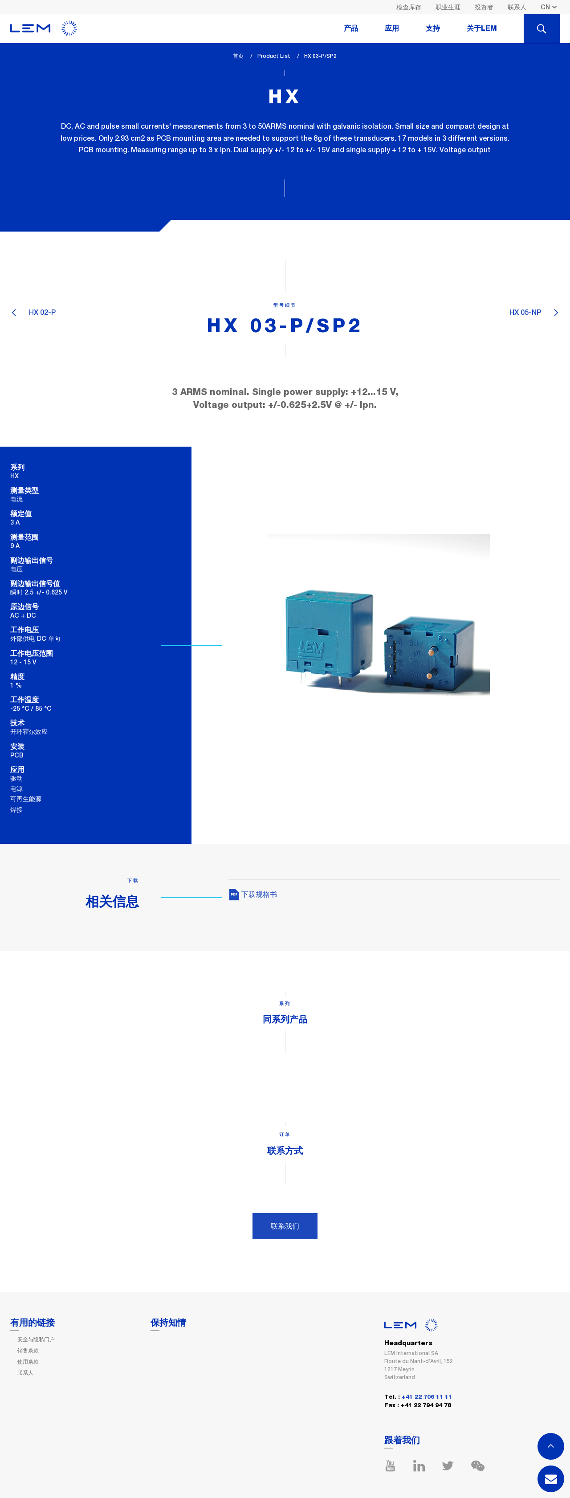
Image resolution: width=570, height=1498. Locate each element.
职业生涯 (448, 7)
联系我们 (285, 1226)
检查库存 (408, 7)
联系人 (517, 7)
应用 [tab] (392, 28)
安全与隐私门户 (36, 1339)
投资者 (484, 7)
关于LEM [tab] (482, 28)
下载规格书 (252, 894)
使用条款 (28, 1361)
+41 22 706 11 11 (427, 1397)
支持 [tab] (433, 28)
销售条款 (28, 1350)
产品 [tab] (351, 28)
